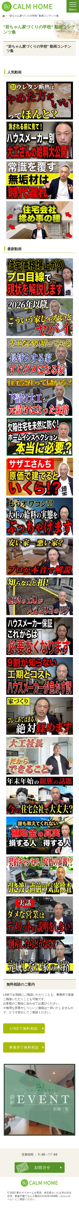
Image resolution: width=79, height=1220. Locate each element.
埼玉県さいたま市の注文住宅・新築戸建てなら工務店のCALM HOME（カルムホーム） (39, 1196)
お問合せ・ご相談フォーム (40, 1167)
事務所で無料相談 (24, 1047)
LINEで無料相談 (24, 1028)
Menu (72, 6)
